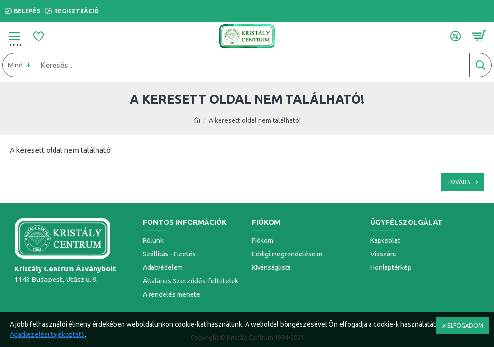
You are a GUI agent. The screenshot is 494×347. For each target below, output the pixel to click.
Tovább (458, 182)
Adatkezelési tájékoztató (47, 334)
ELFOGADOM (465, 325)
